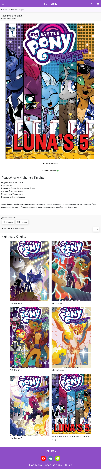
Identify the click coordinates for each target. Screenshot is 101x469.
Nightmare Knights (17, 10)
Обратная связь (53, 465)
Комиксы (4, 10)
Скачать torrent (50, 171)
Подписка (35, 465)
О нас (68, 465)
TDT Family (50, 3)
